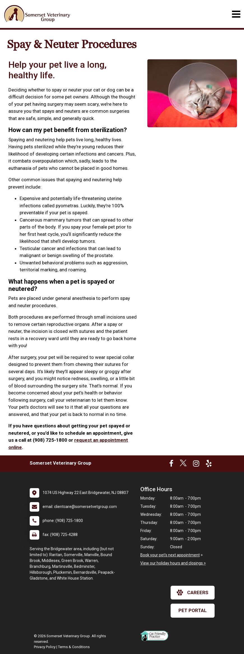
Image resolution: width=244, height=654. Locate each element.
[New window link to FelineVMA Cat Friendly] (155, 636)
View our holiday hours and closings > (173, 563)
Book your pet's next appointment (170, 555)
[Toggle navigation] (236, 14)
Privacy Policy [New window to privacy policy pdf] (44, 647)
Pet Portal (192, 610)
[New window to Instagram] (196, 464)
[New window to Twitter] (183, 464)
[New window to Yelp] (209, 464)
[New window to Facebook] (171, 464)
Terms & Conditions (74, 647)
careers (192, 592)
